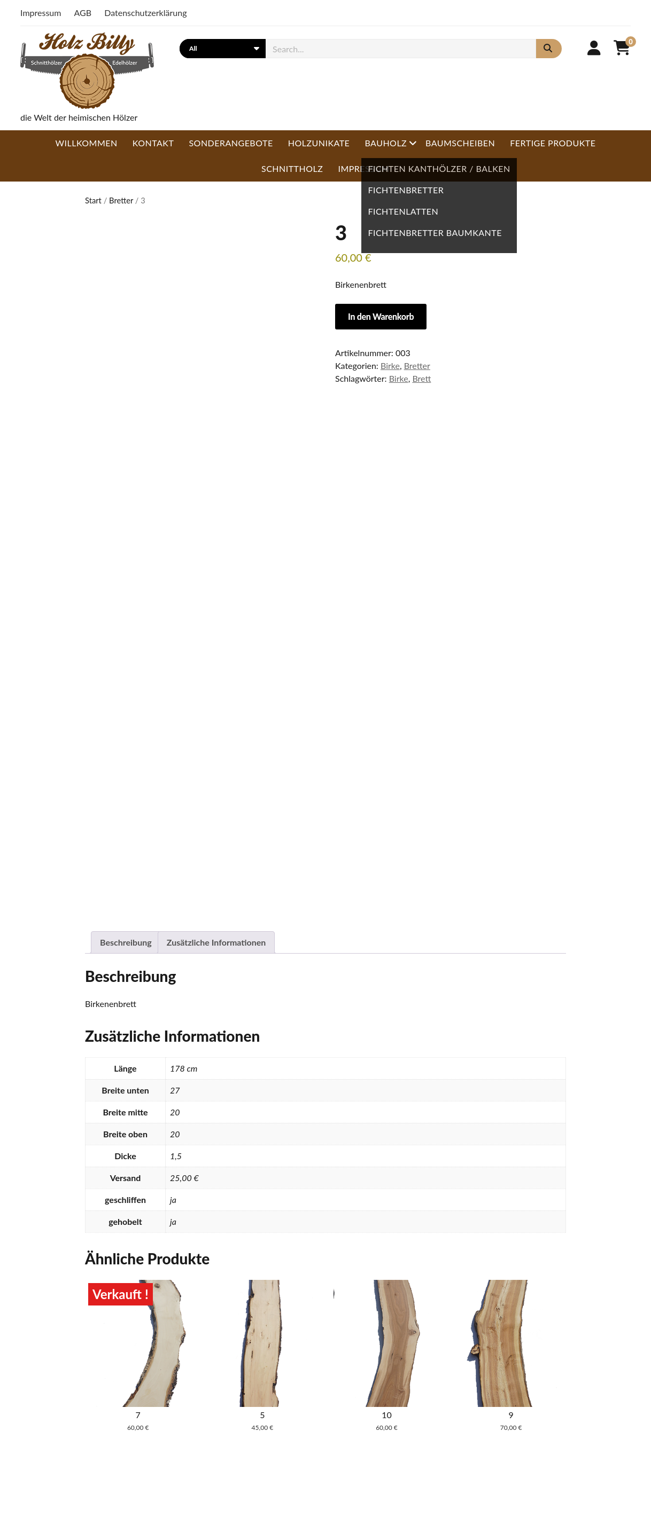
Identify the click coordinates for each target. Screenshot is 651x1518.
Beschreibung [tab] (126, 942)
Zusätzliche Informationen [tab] (216, 942)
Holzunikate (319, 143)
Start (93, 200)
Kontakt (153, 143)
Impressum (40, 12)
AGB (83, 12)
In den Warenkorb (381, 316)
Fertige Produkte (552, 143)
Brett (421, 378)
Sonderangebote (231, 143)
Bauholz (386, 143)
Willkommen (87, 143)
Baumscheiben (460, 143)
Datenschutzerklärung (145, 12)
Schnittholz (292, 168)
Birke (390, 365)
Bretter (121, 200)
